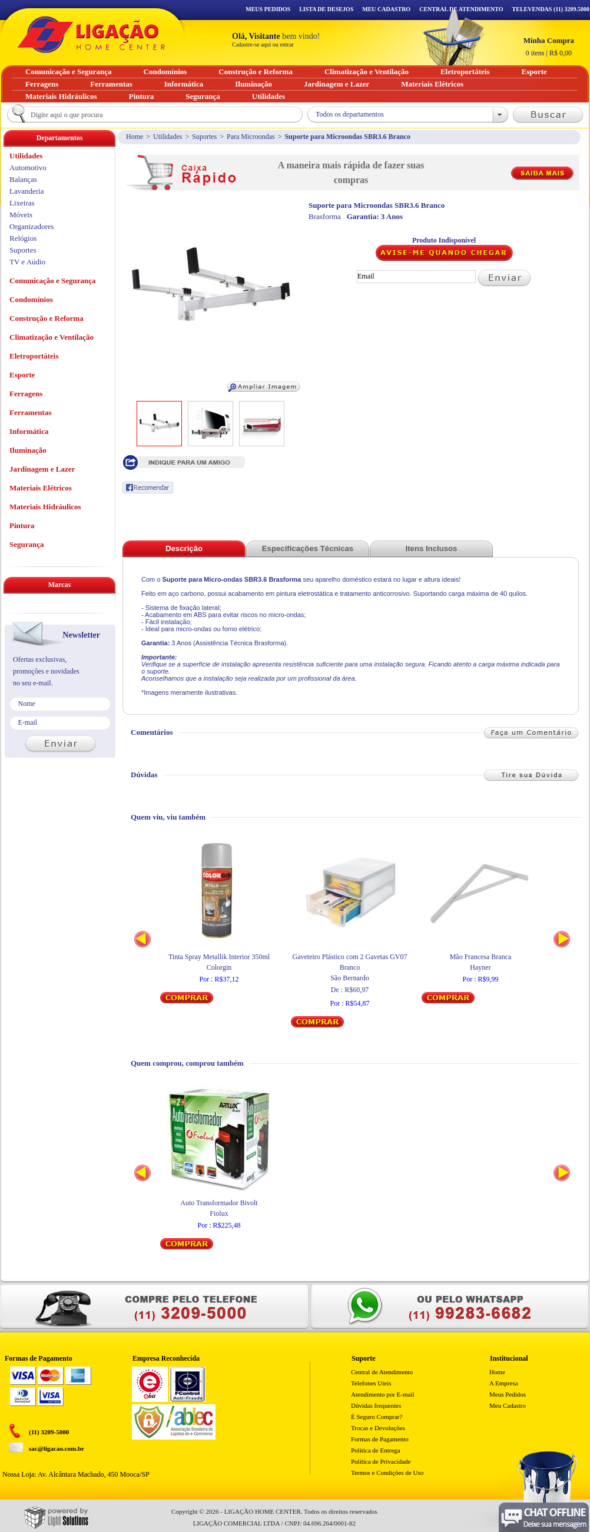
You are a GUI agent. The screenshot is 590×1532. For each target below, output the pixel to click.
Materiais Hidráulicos (45, 506)
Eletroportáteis (34, 356)
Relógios (23, 238)
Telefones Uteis (371, 1383)
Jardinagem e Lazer (42, 469)
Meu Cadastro (386, 9)
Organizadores (31, 226)
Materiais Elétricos (40, 487)
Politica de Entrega (375, 1450)
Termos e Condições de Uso (387, 1472)
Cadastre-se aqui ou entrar (263, 44)
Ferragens (25, 393)
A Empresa (503, 1383)
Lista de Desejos (326, 9)
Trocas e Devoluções (378, 1427)
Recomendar (147, 487)
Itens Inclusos (432, 548)
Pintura (22, 525)
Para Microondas (251, 136)
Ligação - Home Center (91, 34)
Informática (28, 431)
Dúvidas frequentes (376, 1405)
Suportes (204, 136)
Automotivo (28, 167)
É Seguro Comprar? (376, 1416)
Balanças (23, 179)
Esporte (22, 374)
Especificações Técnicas (307, 548)
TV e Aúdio (27, 261)
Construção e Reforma (46, 318)
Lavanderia (26, 191)
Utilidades (167, 136)
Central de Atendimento (382, 1371)
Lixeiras (22, 202)
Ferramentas (30, 412)
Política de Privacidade (380, 1461)
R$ (548, 46)
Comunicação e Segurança (52, 280)
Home (134, 136)
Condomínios (31, 299)
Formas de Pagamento (380, 1439)
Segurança (26, 544)
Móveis (20, 214)
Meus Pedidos (268, 9)
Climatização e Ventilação (51, 337)
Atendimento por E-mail (383, 1394)
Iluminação (28, 450)
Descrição (184, 548)
